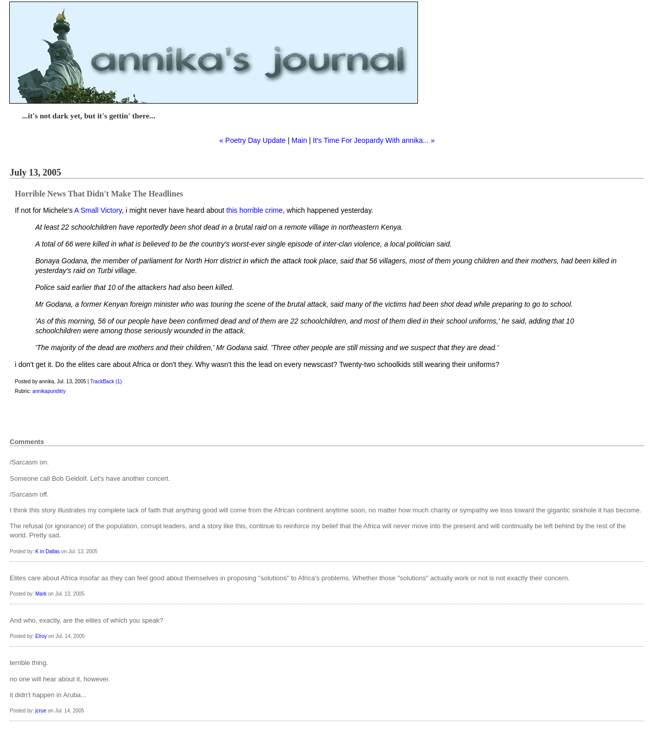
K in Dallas (47, 551)
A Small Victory (98, 210)
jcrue (40, 710)
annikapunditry (48, 391)
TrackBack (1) (106, 381)
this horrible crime (254, 210)
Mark (40, 594)
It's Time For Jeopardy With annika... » (373, 140)
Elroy (41, 636)
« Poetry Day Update (252, 140)
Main (299, 140)
